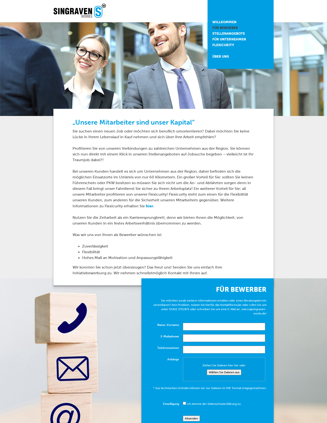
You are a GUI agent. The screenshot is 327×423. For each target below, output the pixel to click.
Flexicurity (223, 45)
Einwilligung (171, 404)
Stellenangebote (228, 33)
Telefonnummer (168, 348)
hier (149, 206)
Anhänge (173, 359)
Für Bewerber (225, 28)
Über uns (220, 56)
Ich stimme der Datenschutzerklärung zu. (214, 404)
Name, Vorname (168, 325)
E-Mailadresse (170, 336)
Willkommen (224, 22)
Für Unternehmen (229, 39)
